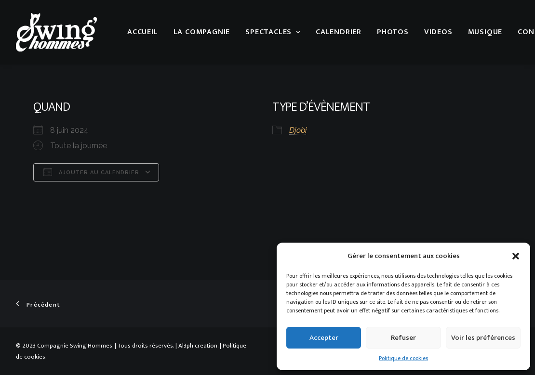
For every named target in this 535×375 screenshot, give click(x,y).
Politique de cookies (403, 358)
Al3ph (185, 345)
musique (485, 32)
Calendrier (338, 32)
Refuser (403, 338)
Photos (393, 32)
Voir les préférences (483, 338)
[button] (516, 256)
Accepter (323, 338)
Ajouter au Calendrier (91, 172)
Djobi (298, 130)
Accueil (142, 32)
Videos (438, 32)
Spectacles (272, 32)
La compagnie (202, 32)
